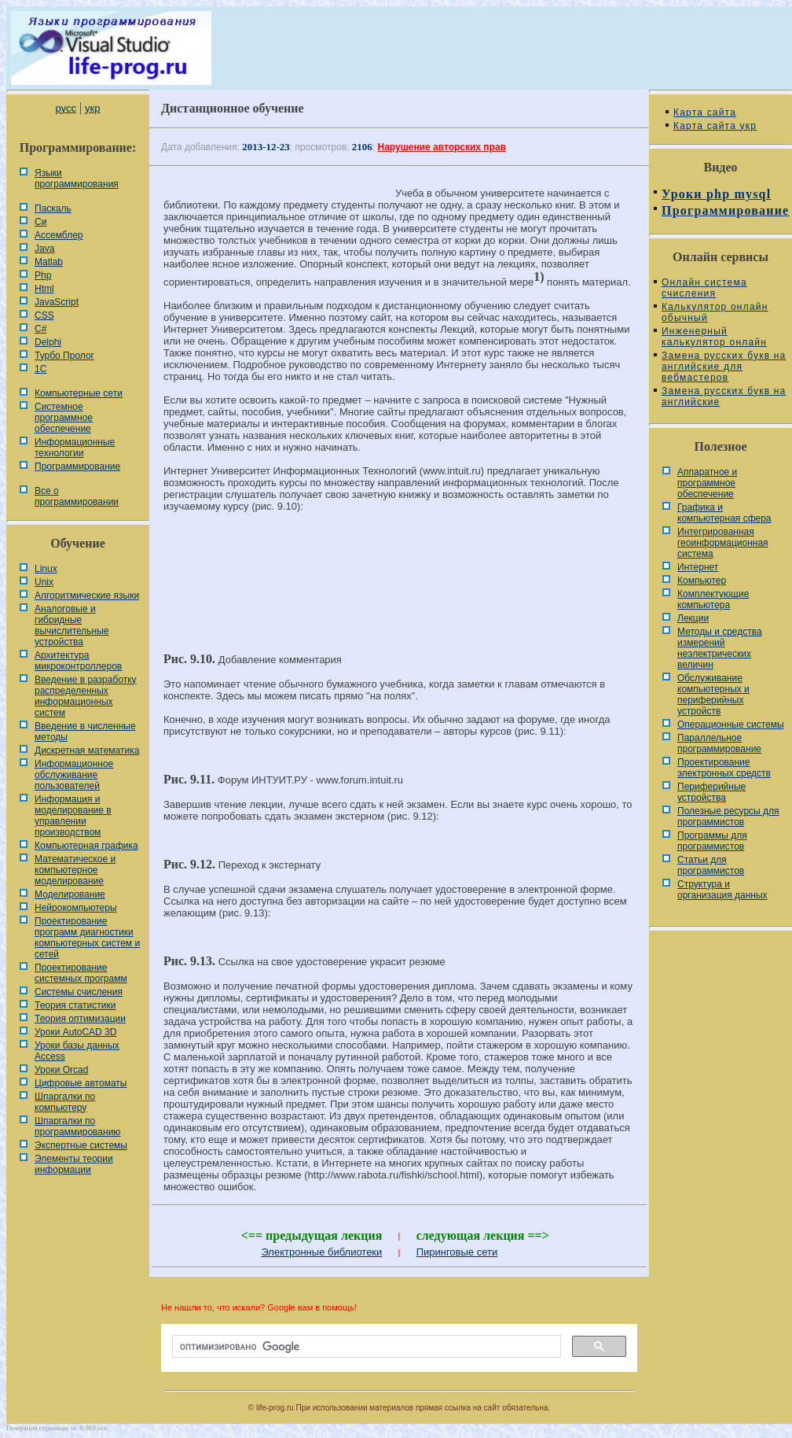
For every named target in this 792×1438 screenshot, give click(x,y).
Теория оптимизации (80, 1018)
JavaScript (57, 302)
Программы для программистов (712, 841)
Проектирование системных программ (81, 973)
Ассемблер (58, 235)
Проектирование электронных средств (724, 768)
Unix (44, 582)
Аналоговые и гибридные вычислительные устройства (71, 625)
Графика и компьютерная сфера (724, 513)
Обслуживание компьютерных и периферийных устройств (713, 695)
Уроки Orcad (61, 1069)
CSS (44, 315)
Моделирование (70, 894)
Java (44, 248)
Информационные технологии (75, 448)
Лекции (693, 618)
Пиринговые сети (457, 1252)
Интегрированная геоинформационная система (722, 542)
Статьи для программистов (710, 865)
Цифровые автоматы (80, 1083)
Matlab (49, 261)
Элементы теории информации (74, 1164)
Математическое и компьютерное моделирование (75, 870)
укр (92, 108)
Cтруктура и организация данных (722, 890)
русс (65, 108)
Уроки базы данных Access (77, 1051)
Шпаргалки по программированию (77, 1126)
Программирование (77, 466)
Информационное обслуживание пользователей (74, 774)
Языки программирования (77, 179)
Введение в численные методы (85, 732)
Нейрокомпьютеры (76, 907)
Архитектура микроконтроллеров (78, 661)
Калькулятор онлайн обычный (715, 312)
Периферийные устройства (711, 792)
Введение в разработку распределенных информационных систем (86, 696)
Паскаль (53, 208)
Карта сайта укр (715, 125)
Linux (46, 568)
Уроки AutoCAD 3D (75, 1032)
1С (40, 368)
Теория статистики (75, 1005)
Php (43, 275)
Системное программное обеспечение (64, 417)
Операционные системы (730, 724)
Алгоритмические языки (87, 595)
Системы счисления (79, 991)
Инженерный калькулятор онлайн (714, 337)
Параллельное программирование (719, 743)
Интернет (697, 567)
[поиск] (365, 1347)
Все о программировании (77, 496)
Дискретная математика (87, 750)
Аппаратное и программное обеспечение (707, 483)
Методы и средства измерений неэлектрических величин (719, 648)
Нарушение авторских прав (442, 147)
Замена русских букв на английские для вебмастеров (724, 366)
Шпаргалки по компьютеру (65, 1102)
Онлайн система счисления (704, 288)
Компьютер (701, 580)
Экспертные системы (81, 1145)
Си (40, 221)
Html (44, 288)
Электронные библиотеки (321, 1252)
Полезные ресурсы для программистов (728, 817)
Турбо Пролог (64, 355)
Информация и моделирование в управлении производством (73, 816)
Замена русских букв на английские (724, 396)
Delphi (48, 342)
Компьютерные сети (79, 393)
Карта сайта (704, 112)
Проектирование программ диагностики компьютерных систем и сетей (87, 938)
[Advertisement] (399, 577)
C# (40, 328)
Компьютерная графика (86, 845)
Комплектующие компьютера (713, 599)
